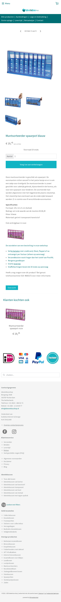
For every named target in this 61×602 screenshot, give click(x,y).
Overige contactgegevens (13, 425)
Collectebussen (9, 515)
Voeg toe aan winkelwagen (31, 164)
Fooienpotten (9, 521)
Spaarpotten (8, 577)
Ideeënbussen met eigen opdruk (16, 495)
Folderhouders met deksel (14, 549)
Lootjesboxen (9, 563)
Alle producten (7, 17)
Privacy (6, 464)
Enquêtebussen (9, 547)
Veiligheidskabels (10, 532)
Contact (39, 20)
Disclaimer (7, 461)
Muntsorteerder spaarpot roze (16, 327)
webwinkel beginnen (53, 593)
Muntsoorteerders (11, 566)
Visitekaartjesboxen (11, 580)
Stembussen (8, 574)
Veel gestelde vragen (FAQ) (14, 453)
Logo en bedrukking (38, 17)
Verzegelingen (9, 526)
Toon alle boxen (9, 479)
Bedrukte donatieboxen (12, 529)
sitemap (41, 593)
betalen (16, 251)
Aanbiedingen (22, 17)
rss (45, 593)
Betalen (6, 445)
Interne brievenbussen (12, 555)
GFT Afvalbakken (10, 552)
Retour (6, 450)
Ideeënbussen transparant (13, 487)
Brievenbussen (9, 544)
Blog (5, 467)
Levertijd (18, 20)
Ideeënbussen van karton (13, 482)
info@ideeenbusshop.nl (10, 408)
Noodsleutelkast (10, 569)
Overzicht (12, 287)
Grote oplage (7, 20)
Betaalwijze (29, 20)
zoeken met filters (13, 505)
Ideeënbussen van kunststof (14, 484)
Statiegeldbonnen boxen (13, 571)
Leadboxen (8, 560)
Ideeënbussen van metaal (13, 493)
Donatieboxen (9, 518)
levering (17, 263)
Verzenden (8, 442)
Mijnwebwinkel (34, 597)
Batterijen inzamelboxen (13, 541)
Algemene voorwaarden (13, 458)
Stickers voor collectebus (13, 523)
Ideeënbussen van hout (12, 490)
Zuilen (6, 582)
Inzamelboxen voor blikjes (13, 558)
